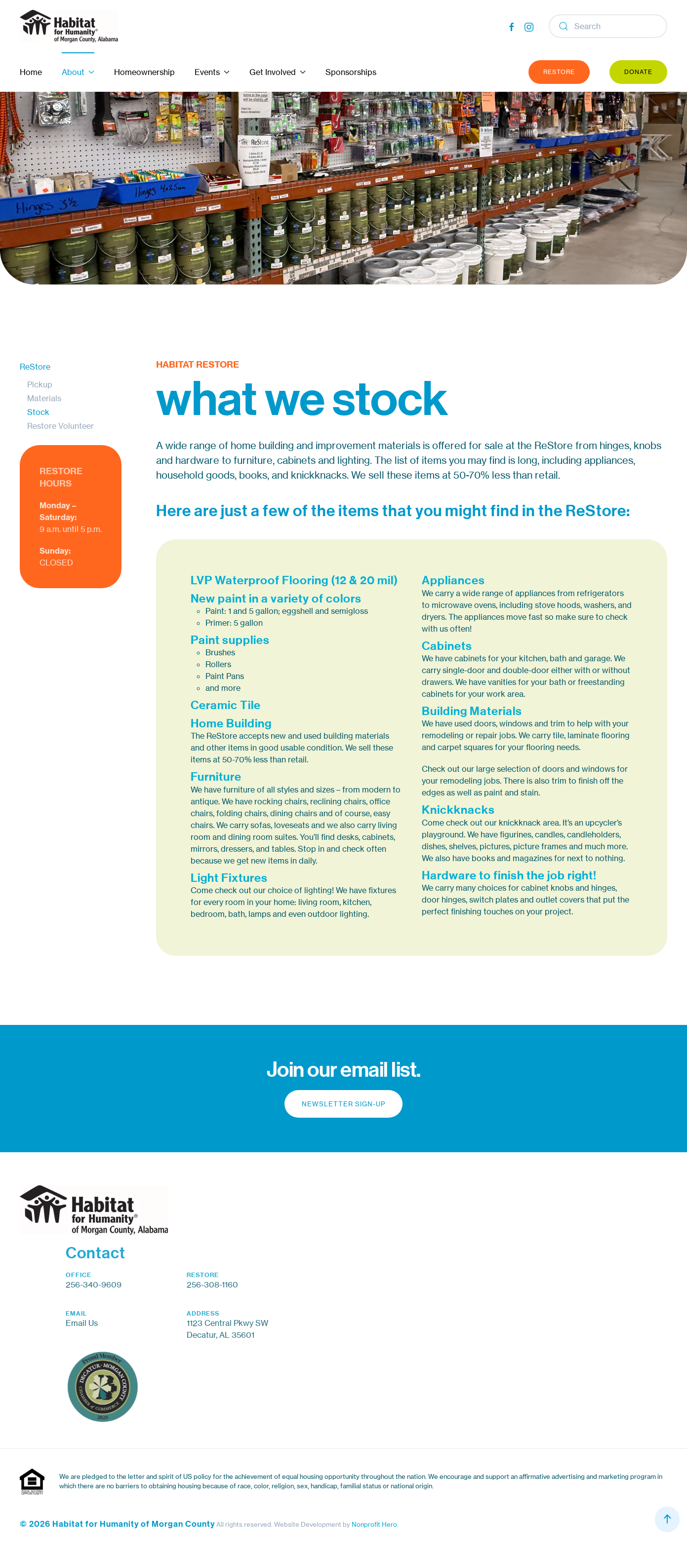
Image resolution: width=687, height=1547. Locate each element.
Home (31, 72)
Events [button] (212, 72)
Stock (38, 412)
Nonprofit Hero (374, 1519)
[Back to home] (69, 26)
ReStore (559, 71)
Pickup (39, 384)
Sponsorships (350, 72)
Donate (638, 71)
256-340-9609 (93, 1284)
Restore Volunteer (60, 426)
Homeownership (144, 72)
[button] (667, 1519)
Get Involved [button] (277, 72)
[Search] (608, 26)
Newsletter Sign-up (343, 1104)
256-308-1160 (212, 1284)
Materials (44, 398)
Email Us (82, 1323)
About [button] (78, 72)
